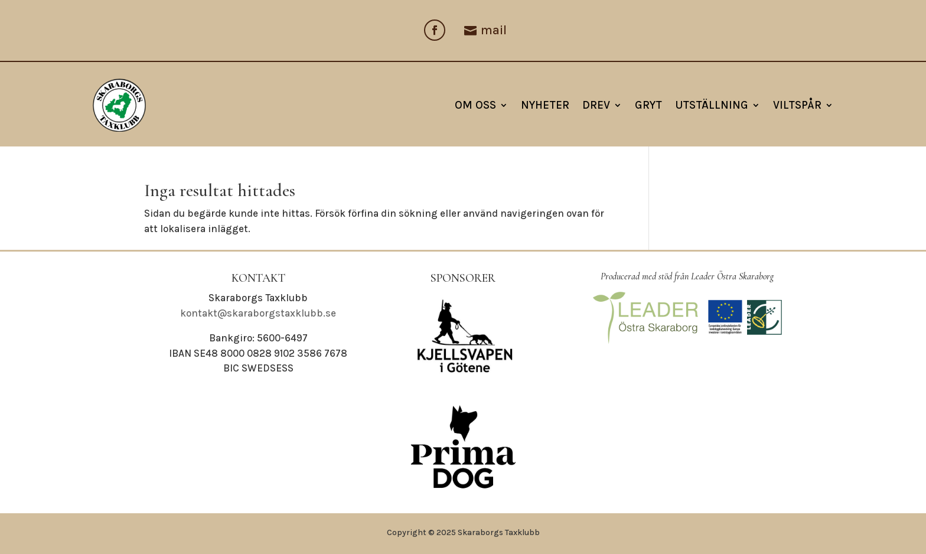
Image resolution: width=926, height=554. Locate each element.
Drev (596, 105)
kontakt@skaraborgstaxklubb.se (258, 313)
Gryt (648, 105)
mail (494, 30)
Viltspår (797, 105)
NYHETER (545, 105)
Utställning (711, 105)
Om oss (475, 105)
